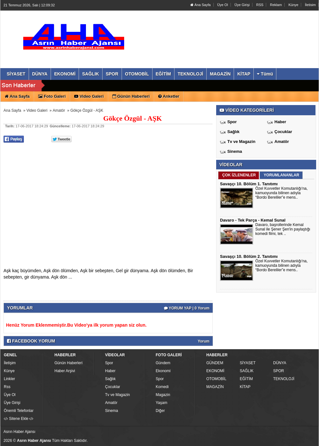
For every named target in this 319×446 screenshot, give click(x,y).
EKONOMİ (215, 371)
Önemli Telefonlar (18, 410)
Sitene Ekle (18, 418)
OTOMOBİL (216, 379)
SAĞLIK (246, 371)
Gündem (163, 363)
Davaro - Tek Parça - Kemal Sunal (253, 220)
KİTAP (245, 387)
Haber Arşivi (64, 371)
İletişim (10, 363)
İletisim (310, 5)
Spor (232, 121)
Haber (280, 121)
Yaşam (161, 402)
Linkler (9, 379)
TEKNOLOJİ (283, 379)
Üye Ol (222, 5)
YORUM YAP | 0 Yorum (186, 308)
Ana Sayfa (200, 5)
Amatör (59, 110)
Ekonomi (163, 371)
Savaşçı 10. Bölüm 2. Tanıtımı (249, 256)
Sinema (234, 151)
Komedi (162, 387)
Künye (293, 5)
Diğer (160, 410)
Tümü (265, 73)
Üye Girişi (242, 5)
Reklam (276, 5)
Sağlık (233, 131)
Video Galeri (36, 110)
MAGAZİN (215, 387)
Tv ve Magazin (241, 141)
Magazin (163, 395)
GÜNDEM (214, 363)
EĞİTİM (246, 379)
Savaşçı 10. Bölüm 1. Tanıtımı (249, 183)
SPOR (278, 371)
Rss (7, 387)
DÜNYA (279, 363)
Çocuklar (283, 131)
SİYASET (248, 363)
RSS (260, 5)
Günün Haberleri (68, 363)
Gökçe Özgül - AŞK (86, 110)
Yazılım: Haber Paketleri (279, 441)
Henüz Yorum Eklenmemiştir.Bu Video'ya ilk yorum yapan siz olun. (76, 325)
